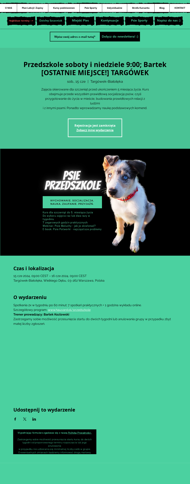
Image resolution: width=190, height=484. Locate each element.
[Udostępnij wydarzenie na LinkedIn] (34, 419)
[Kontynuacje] (110, 21)
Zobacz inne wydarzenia (95, 130)
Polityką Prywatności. (80, 432)
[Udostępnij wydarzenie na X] (25, 419)
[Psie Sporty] (139, 21)
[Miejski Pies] (80, 21)
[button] (21, 21)
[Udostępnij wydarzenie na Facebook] (15, 419)
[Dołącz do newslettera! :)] (120, 36)
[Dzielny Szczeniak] (51, 21)
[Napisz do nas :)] (169, 21)
